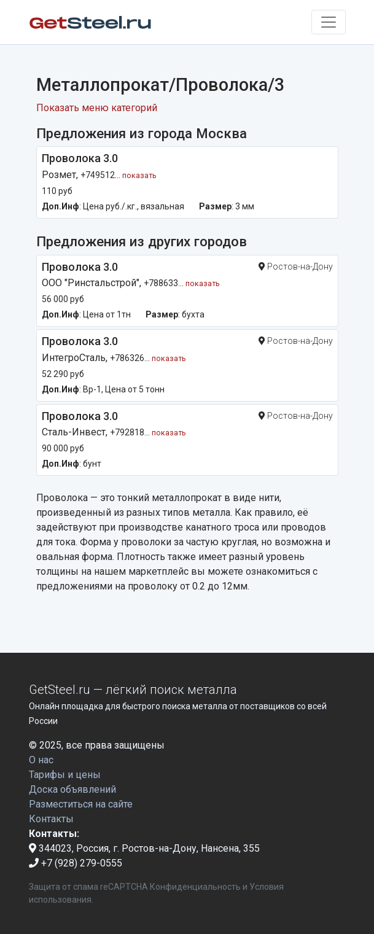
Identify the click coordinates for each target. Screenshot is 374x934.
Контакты (51, 819)
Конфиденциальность (195, 887)
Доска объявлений (72, 789)
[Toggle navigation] (328, 22)
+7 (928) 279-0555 (75, 863)
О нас (41, 760)
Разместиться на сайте (81, 804)
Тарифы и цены (65, 774)
